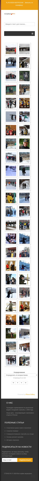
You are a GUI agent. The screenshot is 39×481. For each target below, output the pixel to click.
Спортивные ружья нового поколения (19, 431)
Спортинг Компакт (16, 432)
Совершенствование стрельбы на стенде (19, 433)
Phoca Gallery (30, 394)
